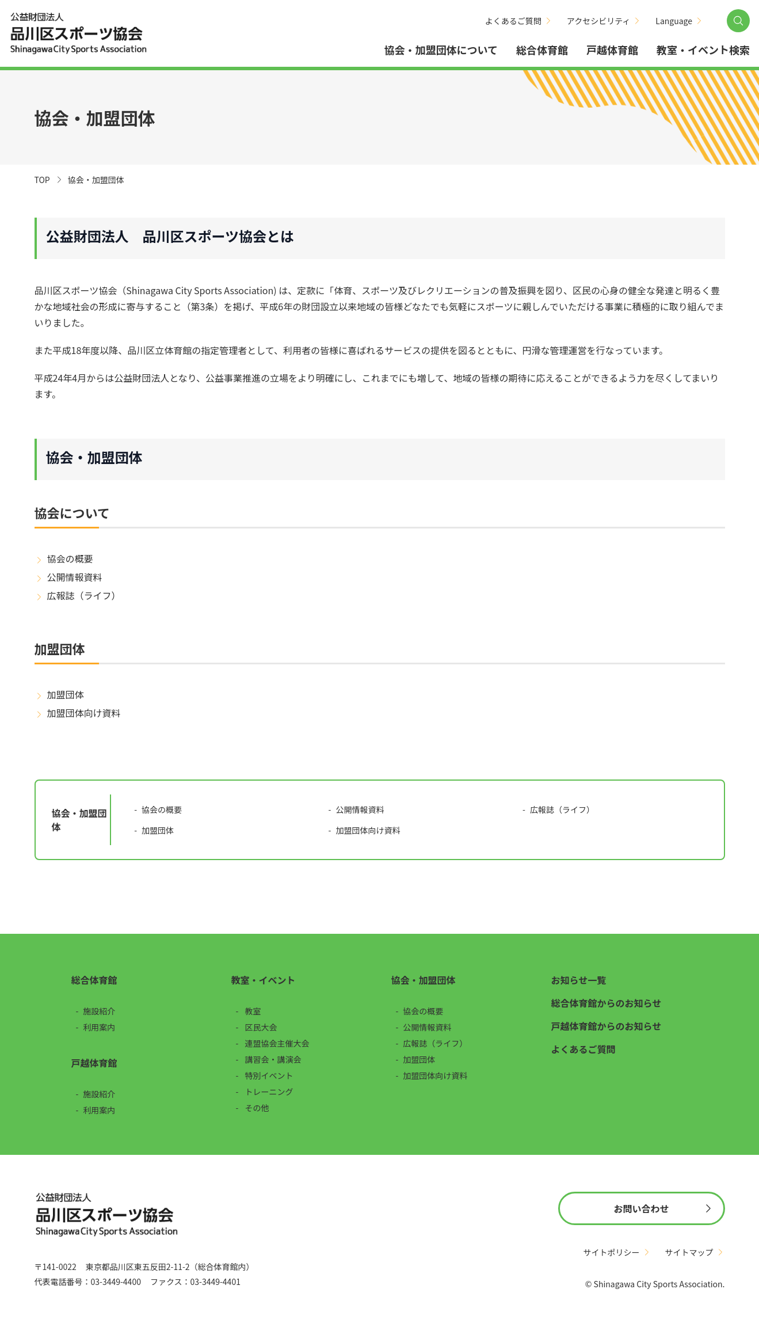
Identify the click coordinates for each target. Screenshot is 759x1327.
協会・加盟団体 (423, 980)
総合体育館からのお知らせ (606, 1003)
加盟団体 (65, 694)
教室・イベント (263, 980)
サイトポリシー (611, 1252)
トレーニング (269, 1091)
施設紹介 (99, 1011)
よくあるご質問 (513, 20)
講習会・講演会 (273, 1059)
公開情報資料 (74, 577)
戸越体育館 (612, 49)
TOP (42, 179)
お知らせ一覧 (579, 980)
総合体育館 (542, 49)
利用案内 (99, 1027)
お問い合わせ (641, 1208)
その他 (257, 1107)
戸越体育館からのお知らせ (606, 1026)
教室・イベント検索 (703, 49)
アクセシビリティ (598, 20)
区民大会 (261, 1027)
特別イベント (269, 1075)
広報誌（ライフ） (84, 595)
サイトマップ (689, 1252)
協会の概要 (70, 558)
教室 (253, 1011)
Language (673, 20)
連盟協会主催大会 (277, 1043)
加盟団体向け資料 (84, 713)
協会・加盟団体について (441, 49)
